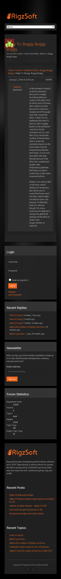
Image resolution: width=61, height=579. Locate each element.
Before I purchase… (17, 334)
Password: (13, 271)
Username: (13, 262)
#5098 (49, 80)
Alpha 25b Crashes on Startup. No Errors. (27, 327)
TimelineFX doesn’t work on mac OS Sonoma (29, 547)
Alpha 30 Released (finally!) (21, 495)
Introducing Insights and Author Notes (26, 513)
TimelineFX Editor (30, 70)
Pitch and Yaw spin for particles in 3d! (25, 509)
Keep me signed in (20, 280)
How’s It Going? (16, 315)
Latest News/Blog (31, 54)
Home (19, 54)
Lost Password (14, 295)
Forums (18, 70)
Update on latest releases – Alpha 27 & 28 (28, 506)
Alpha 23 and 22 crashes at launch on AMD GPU (30, 551)
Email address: (14, 366)
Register (12, 292)
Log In (12, 286)
